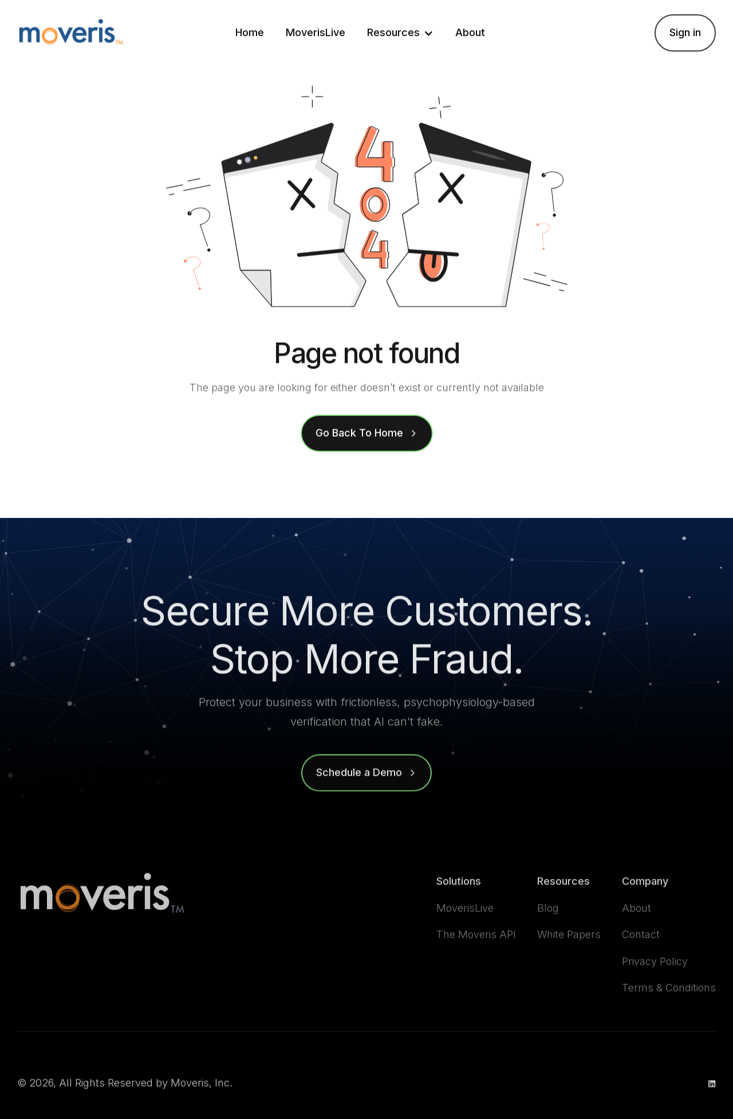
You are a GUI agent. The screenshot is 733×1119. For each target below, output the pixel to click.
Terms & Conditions (669, 1009)
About (470, 32)
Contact (641, 955)
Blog (548, 928)
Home (249, 32)
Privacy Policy (655, 982)
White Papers (569, 955)
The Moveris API (476, 955)
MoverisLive (315, 32)
